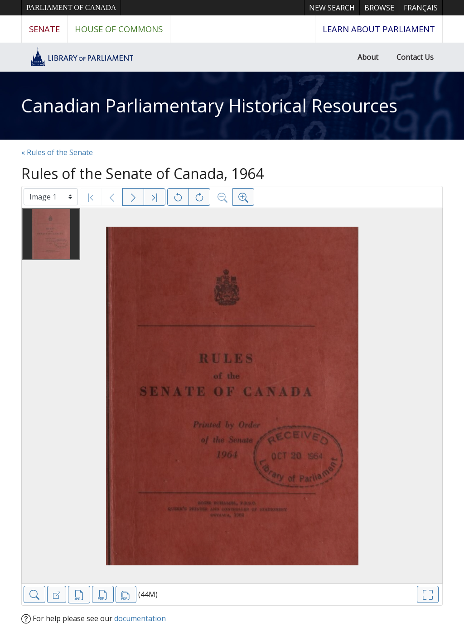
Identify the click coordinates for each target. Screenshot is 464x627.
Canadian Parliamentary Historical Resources (209, 105)
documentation (140, 618)
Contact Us (415, 57)
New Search (332, 8)
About (368, 57)
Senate (44, 28)
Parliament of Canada (71, 7)
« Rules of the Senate (57, 152)
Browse (379, 8)
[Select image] (51, 196)
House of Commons (119, 28)
